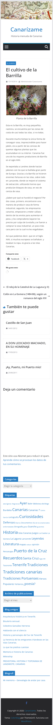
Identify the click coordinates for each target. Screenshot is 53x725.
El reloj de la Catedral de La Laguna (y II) (26, 287)
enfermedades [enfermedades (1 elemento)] (8, 527)
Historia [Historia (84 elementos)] (10, 532)
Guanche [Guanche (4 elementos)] (32, 526)
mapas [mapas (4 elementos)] (22, 544)
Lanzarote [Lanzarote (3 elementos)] (26, 538)
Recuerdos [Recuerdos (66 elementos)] (12, 558)
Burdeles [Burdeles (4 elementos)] (7, 510)
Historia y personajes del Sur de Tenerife (22, 635)
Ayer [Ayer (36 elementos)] (23, 503)
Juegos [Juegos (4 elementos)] (35, 533)
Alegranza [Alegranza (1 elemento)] (15, 504)
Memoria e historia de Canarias (18, 652)
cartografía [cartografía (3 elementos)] (13, 517)
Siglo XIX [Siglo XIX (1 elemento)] (42, 559)
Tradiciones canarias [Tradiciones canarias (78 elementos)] (22, 572)
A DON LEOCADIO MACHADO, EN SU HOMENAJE (26, 345)
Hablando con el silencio (14, 630)
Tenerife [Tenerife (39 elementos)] (19, 564)
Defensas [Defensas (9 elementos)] (9, 522)
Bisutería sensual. (11, 621)
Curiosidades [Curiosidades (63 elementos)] (31, 516)
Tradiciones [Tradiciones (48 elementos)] (37, 564)
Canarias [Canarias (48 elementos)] (20, 509)
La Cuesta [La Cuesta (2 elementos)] (43, 533)
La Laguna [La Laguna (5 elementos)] (15, 538)
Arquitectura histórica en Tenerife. (19, 616)
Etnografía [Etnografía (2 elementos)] (18, 526)
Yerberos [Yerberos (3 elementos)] (19, 584)
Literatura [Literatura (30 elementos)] (11, 544)
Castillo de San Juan (19, 323)
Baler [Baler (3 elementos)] (30, 503)
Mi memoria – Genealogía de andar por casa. (24, 680)
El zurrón (11, 63)
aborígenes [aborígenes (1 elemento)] (7, 504)
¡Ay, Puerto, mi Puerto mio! (23, 367)
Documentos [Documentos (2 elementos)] (26, 522)
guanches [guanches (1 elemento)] (40, 527)
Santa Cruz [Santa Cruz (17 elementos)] (31, 558)
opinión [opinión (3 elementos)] (35, 544)
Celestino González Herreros (16, 625)
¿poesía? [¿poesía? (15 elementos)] (29, 584)
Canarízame (26, 29)
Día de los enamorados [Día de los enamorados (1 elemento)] (41, 523)
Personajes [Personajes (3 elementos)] (8, 551)
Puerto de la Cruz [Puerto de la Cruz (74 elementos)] (30, 550)
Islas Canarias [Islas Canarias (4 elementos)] (25, 533)
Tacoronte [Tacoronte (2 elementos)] (7, 565)
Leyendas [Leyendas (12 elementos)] (38, 538)
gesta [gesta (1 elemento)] (25, 527)
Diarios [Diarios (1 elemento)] (18, 523)
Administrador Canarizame (31, 81)
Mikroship (8, 656)
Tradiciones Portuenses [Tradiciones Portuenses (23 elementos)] (21, 578)
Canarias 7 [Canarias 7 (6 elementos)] (34, 510)
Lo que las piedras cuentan (16, 647)
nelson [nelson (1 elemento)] (28, 545)
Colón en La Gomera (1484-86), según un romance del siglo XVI (26, 296)
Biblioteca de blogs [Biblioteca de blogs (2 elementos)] (41, 503)
